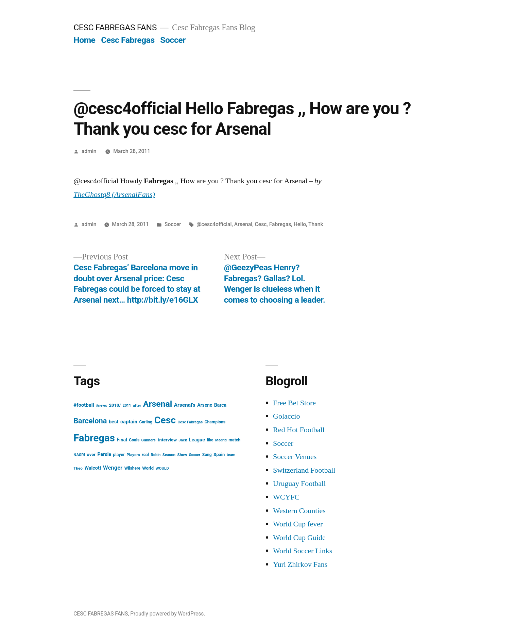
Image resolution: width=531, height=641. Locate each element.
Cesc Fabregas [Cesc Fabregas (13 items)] (190, 422)
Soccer (172, 40)
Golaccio (286, 416)
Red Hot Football (299, 430)
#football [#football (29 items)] (83, 405)
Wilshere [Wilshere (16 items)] (132, 468)
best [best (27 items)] (114, 422)
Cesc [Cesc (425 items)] (165, 420)
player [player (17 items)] (119, 454)
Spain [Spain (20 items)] (219, 454)
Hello (300, 224)
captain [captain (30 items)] (128, 422)
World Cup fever (298, 524)
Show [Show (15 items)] (182, 454)
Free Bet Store (294, 403)
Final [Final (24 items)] (122, 439)
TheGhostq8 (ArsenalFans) (114, 194)
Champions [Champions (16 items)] (215, 422)
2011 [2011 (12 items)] (127, 405)
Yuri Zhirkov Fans (300, 564)
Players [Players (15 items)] (133, 454)
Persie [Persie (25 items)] (105, 454)
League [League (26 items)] (197, 440)
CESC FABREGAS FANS (115, 27)
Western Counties (299, 511)
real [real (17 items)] (145, 454)
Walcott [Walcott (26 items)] (92, 468)
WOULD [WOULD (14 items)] (162, 468)
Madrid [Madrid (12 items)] (221, 440)
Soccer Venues (294, 456)
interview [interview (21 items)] (167, 439)
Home (84, 40)
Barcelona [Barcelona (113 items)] (90, 421)
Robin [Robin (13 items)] (156, 455)
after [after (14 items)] (137, 405)
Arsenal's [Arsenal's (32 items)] (184, 405)
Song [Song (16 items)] (207, 454)
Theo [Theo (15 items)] (78, 468)
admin (89, 151)
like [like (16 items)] (210, 440)
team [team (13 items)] (231, 455)
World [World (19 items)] (148, 468)
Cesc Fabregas (128, 40)
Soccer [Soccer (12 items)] (194, 455)
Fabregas (280, 224)
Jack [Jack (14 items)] (182, 440)
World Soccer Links (302, 551)
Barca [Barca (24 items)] (220, 405)
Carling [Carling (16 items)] (146, 422)
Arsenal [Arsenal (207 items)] (157, 404)
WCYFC (286, 497)
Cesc (261, 224)
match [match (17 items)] (234, 439)
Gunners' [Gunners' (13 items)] (148, 440)
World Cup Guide (299, 537)
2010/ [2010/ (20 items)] (115, 405)
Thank (315, 224)
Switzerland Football (304, 470)
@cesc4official (214, 224)
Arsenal (243, 224)
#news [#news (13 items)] (101, 405)
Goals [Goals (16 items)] (134, 440)
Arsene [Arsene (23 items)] (204, 405)
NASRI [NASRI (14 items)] (79, 454)
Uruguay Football (299, 483)
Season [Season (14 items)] (168, 454)
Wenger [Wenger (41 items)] (112, 468)
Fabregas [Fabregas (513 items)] (94, 438)
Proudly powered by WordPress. (167, 613)
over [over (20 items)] (91, 454)
